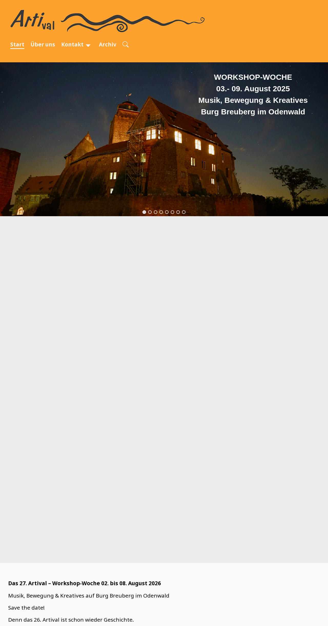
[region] (164, 139)
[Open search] (125, 44)
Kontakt (72, 44)
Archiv (107, 44)
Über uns (42, 44)
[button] (144, 212)
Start (17, 44)
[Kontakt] (88, 44)
